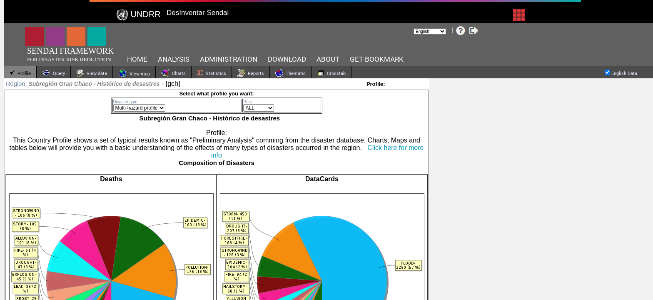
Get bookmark (377, 59)
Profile (20, 73)
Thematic (290, 73)
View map (134, 73)
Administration (228, 59)
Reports (250, 73)
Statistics (211, 73)
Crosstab (331, 73)
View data (91, 73)
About (328, 59)
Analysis (173, 59)
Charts (173, 73)
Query (53, 73)
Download (287, 59)
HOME (137, 59)
